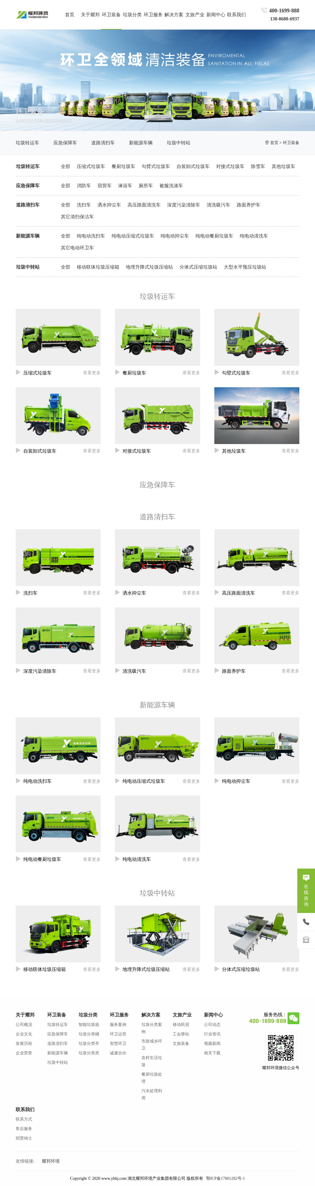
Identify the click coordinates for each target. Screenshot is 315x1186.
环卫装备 (291, 143)
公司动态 (212, 1024)
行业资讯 (212, 1034)
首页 (69, 14)
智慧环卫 (118, 1043)
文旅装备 (181, 1043)
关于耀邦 (25, 1014)
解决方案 (150, 1014)
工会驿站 (181, 1034)
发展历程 (24, 1043)
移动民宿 (181, 1024)
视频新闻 (212, 1043)
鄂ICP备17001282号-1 (225, 1178)
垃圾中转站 (178, 142)
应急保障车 (65, 142)
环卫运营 (118, 1034)
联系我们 (25, 1109)
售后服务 (24, 1129)
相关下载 (212, 1053)
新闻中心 (213, 1014)
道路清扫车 (103, 142)
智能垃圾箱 (89, 1024)
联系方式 (24, 1119)
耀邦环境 (51, 1161)
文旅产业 (182, 1014)
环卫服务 (119, 1014)
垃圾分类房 (89, 1053)
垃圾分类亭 (89, 1043)
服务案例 (118, 1024)
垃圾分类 (88, 1014)
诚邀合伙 (118, 1053)
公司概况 (24, 1024)
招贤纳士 (24, 1138)
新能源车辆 (141, 142)
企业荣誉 (24, 1053)
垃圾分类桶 (89, 1034)
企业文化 (24, 1034)
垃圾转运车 (27, 142)
